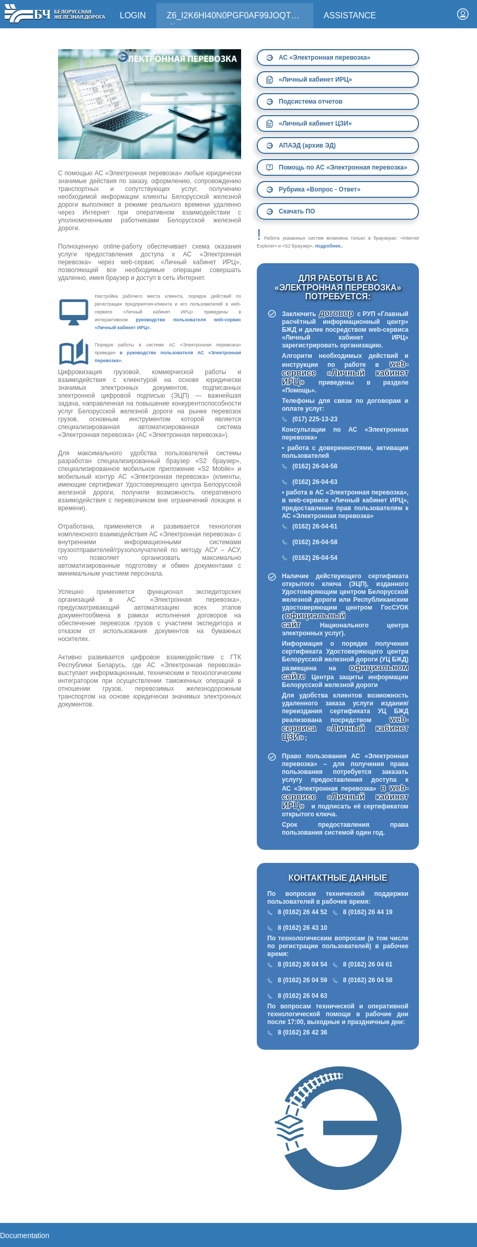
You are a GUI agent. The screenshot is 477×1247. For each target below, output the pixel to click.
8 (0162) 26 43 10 (302, 927)
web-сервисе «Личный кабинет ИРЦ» (345, 373)
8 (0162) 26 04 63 (302, 995)
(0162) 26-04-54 (314, 557)
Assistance (350, 15)
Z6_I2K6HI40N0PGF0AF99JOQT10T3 (238, 19)
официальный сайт (313, 620)
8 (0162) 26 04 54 (302, 964)
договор (337, 313)
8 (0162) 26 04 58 (368, 980)
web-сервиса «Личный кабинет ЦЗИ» (345, 728)
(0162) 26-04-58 (314, 466)
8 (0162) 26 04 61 (368, 964)
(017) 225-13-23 (314, 419)
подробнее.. (329, 246)
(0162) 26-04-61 (314, 526)
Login (133, 15)
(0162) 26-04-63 (314, 482)
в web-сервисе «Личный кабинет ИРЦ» (345, 796)
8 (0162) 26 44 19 (368, 912)
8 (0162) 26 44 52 (302, 912)
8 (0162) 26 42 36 (302, 1032)
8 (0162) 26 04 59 (302, 980)
